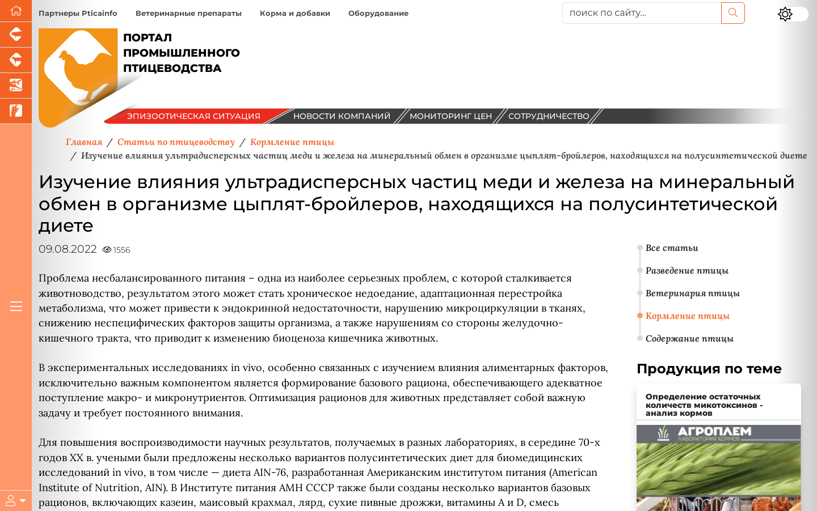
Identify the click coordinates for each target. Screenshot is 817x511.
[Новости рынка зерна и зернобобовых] (16, 111)
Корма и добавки (295, 13)
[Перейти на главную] (16, 11)
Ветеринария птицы (693, 293)
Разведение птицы (687, 270)
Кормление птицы (688, 315)
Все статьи (672, 247)
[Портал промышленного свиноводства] (16, 35)
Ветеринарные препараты (189, 13)
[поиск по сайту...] (642, 13)
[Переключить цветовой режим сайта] (793, 14)
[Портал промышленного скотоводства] (16, 60)
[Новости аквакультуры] (16, 86)
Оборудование (378, 13)
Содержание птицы (690, 338)
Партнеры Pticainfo (78, 13)
